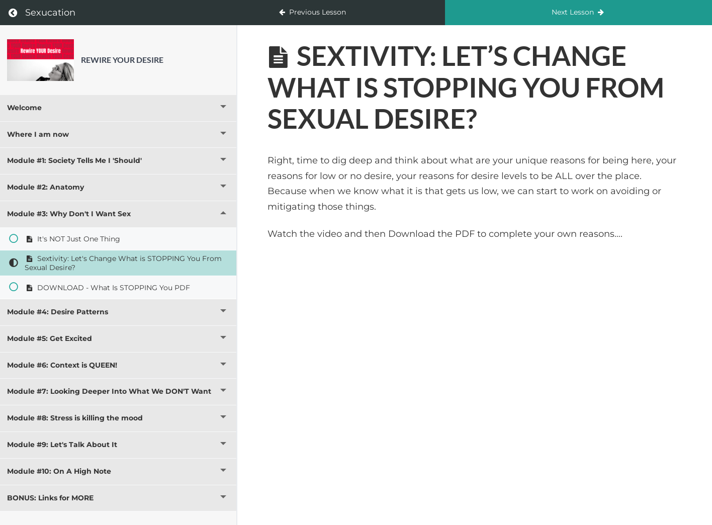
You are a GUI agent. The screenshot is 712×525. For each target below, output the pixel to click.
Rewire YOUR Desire (122, 59)
